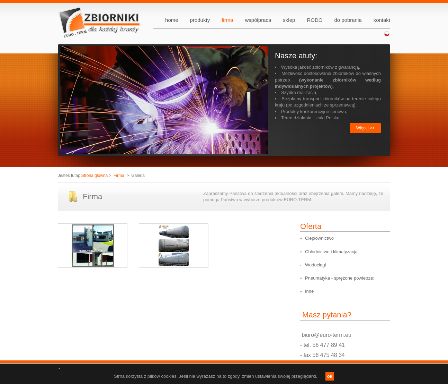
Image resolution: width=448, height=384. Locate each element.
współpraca (258, 20)
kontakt (382, 20)
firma (227, 20)
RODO (314, 20)
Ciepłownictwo (319, 238)
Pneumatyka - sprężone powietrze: (339, 278)
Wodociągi (315, 264)
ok (329, 376)
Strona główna (94, 175)
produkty (200, 20)
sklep (289, 20)
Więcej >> (365, 128)
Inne (309, 291)
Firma (119, 175)
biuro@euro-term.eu (325, 335)
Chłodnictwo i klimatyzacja (331, 251)
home (171, 20)
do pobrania (347, 20)
